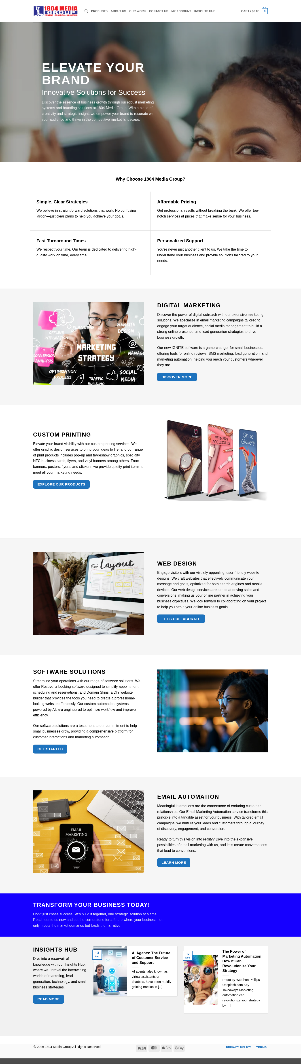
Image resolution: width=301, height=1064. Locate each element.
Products (99, 11)
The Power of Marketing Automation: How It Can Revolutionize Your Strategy (243, 961)
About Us (118, 11)
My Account (181, 11)
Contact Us (158, 11)
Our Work (137, 11)
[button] (254, 11)
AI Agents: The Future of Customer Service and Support (151, 958)
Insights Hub (205, 11)
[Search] (86, 11)
